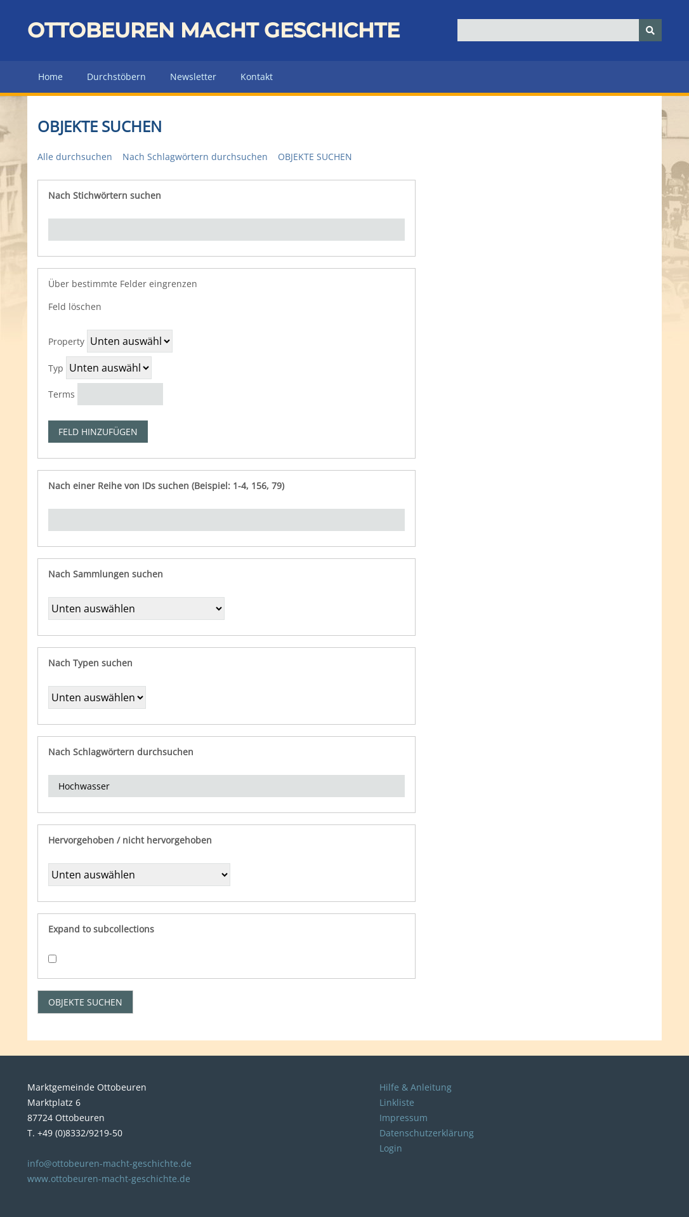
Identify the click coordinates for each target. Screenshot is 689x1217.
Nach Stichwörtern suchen (104, 195)
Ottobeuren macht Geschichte (213, 30)
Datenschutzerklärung (426, 1133)
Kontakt (256, 77)
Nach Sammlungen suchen (105, 574)
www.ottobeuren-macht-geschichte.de (108, 1179)
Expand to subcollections (101, 929)
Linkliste (396, 1102)
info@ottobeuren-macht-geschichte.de (109, 1163)
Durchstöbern (116, 77)
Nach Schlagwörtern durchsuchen (195, 157)
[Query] (559, 30)
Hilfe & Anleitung (415, 1087)
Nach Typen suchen (90, 663)
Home (50, 77)
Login (390, 1148)
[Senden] (650, 30)
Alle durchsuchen (74, 157)
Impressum (403, 1118)
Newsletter (193, 77)
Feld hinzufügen (98, 432)
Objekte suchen (315, 157)
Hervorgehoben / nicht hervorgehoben (130, 840)
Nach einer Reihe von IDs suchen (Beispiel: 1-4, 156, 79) (166, 486)
